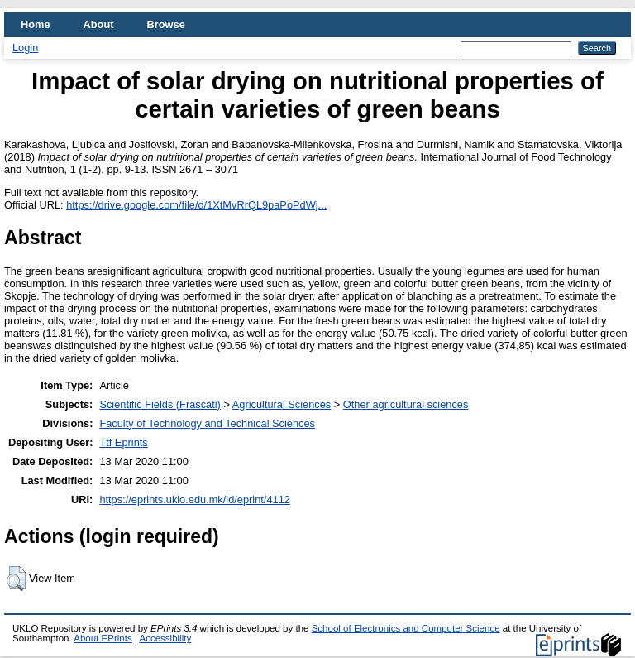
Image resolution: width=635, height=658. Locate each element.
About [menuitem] (99, 24)
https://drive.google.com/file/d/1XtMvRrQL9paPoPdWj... (196, 205)
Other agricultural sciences (406, 404)
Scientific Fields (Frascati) (159, 404)
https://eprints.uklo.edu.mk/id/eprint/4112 (194, 499)
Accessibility (165, 638)
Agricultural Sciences (282, 404)
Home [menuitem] (35, 24)
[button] (16, 578)
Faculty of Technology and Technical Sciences (207, 423)
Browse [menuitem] (166, 24)
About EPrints (102, 638)
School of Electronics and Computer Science (406, 628)
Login (25, 47)
